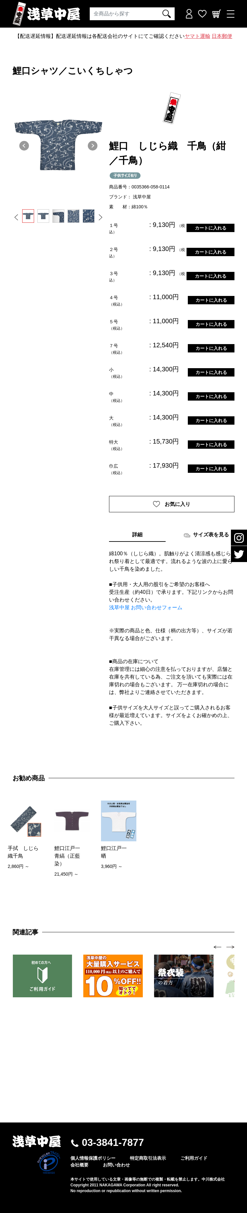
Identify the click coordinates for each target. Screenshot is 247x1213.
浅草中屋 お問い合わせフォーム (145, 608)
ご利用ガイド (193, 1158)
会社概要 (79, 1164)
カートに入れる (210, 227)
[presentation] (218, 947)
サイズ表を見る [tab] (206, 535)
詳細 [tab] (137, 535)
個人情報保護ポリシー (92, 1158)
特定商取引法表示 (148, 1158)
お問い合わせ (116, 1164)
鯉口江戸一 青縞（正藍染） (69, 856)
